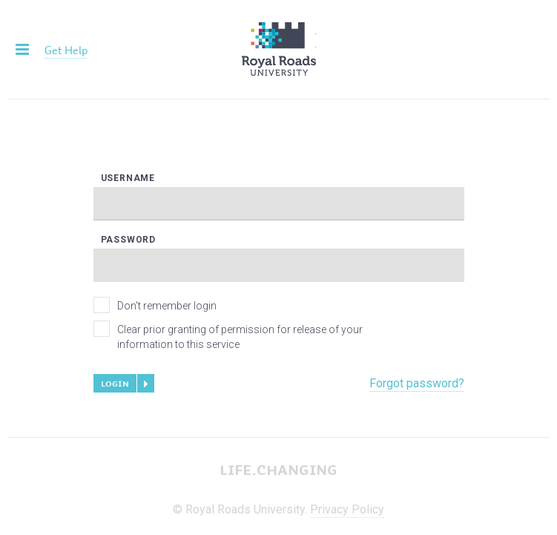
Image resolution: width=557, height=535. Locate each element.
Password (128, 240)
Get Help (66, 49)
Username (128, 178)
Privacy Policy (347, 509)
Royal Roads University (279, 49)
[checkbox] (101, 305)
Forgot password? (416, 383)
